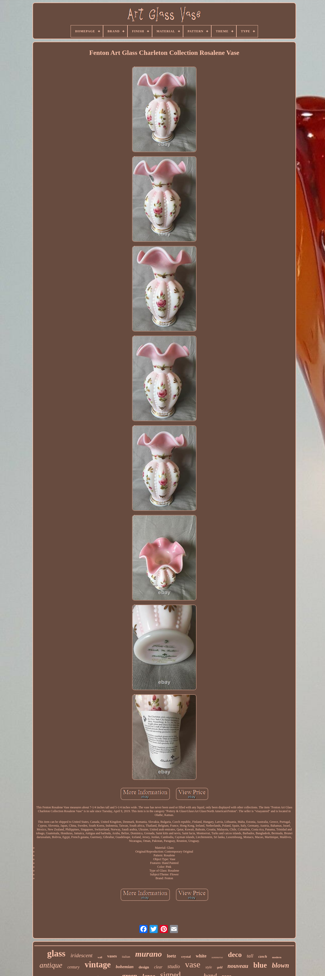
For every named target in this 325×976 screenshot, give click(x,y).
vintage (98, 964)
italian (126, 956)
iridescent (82, 955)
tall (250, 955)
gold (219, 967)
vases (112, 956)
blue (260, 965)
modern (277, 957)
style (208, 967)
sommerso (217, 957)
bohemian (125, 966)
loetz (171, 955)
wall (100, 957)
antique (50, 965)
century (73, 967)
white (201, 955)
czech (262, 956)
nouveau (238, 966)
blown (280, 965)
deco (235, 954)
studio (174, 966)
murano (148, 953)
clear (158, 967)
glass (56, 953)
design (144, 967)
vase (192, 964)
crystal (186, 956)
